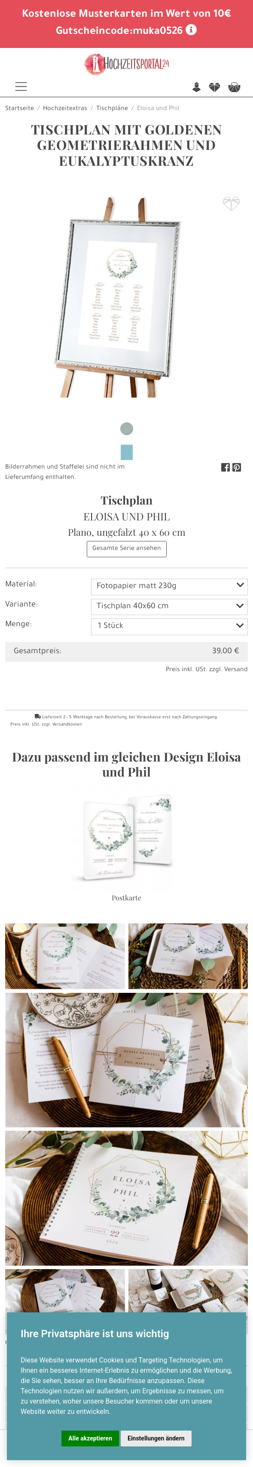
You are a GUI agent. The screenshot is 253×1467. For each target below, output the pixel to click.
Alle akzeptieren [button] (90, 1438)
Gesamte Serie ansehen (126, 549)
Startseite (19, 109)
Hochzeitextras (65, 109)
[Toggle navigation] (21, 86)
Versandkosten (67, 725)
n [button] (196, 88)
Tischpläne (112, 109)
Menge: (18, 625)
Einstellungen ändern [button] (156, 1438)
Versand (236, 670)
